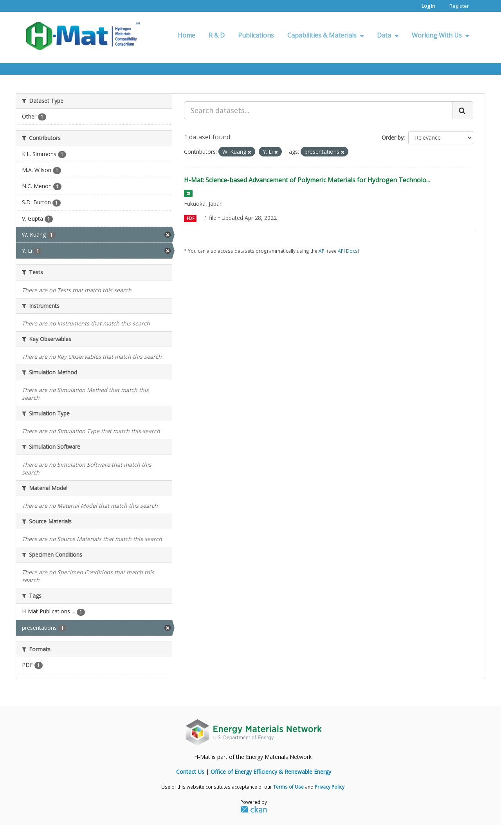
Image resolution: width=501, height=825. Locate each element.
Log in (428, 5)
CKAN (253, 808)
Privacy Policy (329, 787)
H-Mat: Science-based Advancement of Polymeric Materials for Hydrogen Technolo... (307, 180)
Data (387, 35)
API (322, 251)
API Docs (348, 251)
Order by (393, 137)
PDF (190, 218)
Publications (256, 35)
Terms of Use (288, 787)
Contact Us (190, 771)
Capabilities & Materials (325, 35)
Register (459, 5)
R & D (217, 35)
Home (186, 35)
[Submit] (462, 110)
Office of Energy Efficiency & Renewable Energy (271, 771)
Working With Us (440, 35)
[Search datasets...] (318, 110)
